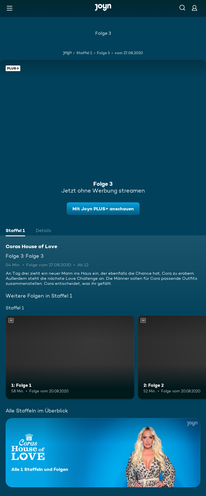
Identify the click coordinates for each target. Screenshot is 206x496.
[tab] (15, 231)
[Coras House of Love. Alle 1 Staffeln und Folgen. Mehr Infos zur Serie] (103, 452)
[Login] (194, 8)
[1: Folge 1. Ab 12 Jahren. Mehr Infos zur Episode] (70, 357)
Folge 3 (103, 33)
